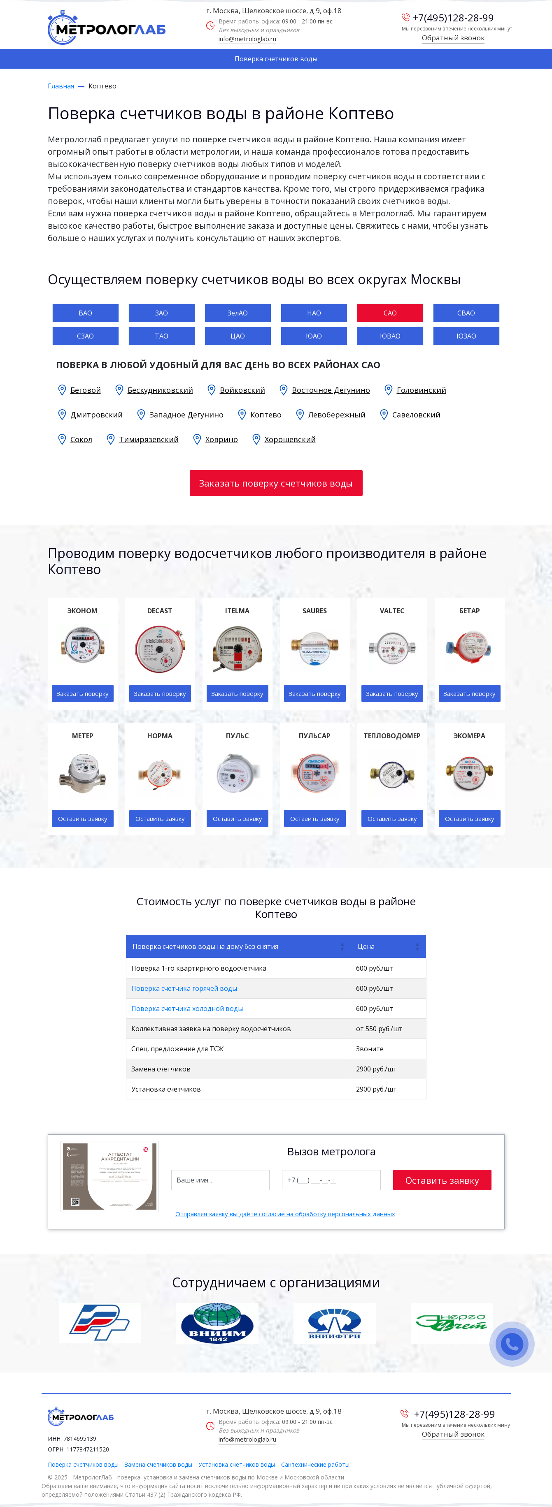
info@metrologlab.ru (247, 39)
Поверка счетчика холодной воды (187, 1008)
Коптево (266, 415)
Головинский (421, 390)
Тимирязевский (149, 439)
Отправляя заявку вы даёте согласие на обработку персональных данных (285, 1214)
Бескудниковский (160, 390)
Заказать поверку (82, 693)
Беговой (85, 390)
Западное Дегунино (186, 415)
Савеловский (416, 415)
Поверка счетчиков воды (276, 58)
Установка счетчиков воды (236, 1464)
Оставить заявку (82, 818)
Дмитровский (96, 415)
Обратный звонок (453, 37)
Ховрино (221, 439)
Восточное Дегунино (331, 390)
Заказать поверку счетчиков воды (276, 483)
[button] (342, 946)
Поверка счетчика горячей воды (184, 988)
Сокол (81, 439)
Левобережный (337, 415)
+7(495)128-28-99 (448, 17)
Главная (61, 85)
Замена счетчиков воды (158, 1464)
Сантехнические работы (315, 1464)
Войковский (242, 390)
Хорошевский (290, 439)
